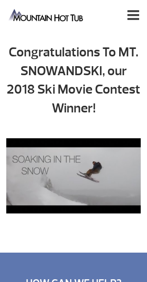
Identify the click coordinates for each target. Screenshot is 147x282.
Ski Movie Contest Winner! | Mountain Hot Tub (46, 15)
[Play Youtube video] (73, 180)
